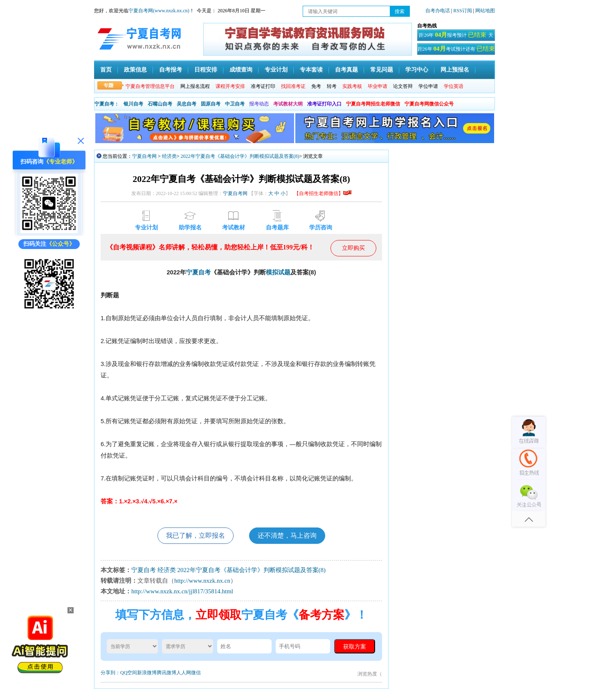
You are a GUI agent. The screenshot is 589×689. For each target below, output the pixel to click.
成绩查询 (240, 70)
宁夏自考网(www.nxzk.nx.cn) (158, 10)
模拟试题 (278, 272)
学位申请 (428, 86)
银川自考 (133, 104)
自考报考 (170, 70)
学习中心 (416, 70)
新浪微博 (147, 673)
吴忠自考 (186, 104)
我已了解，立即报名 (195, 535)
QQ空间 (128, 673)
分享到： (110, 673)
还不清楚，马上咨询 (287, 535)
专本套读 (311, 70)
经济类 (169, 156)
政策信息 (135, 70)
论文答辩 (403, 86)
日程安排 (205, 70)
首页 (106, 70)
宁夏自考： (106, 104)
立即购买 (353, 248)
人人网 (183, 673)
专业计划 (276, 70)
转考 (332, 86)
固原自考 (210, 104)
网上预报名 (455, 70)
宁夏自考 (198, 272)
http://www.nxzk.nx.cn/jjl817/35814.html (182, 591)
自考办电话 (437, 10)
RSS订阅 (463, 10)
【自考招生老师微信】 (322, 193)
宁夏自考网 (144, 156)
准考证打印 (263, 86)
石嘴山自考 (160, 104)
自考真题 (346, 70)
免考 (316, 86)
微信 (196, 673)
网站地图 (485, 10)
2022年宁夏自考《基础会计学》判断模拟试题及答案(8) (240, 156)
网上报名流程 (195, 86)
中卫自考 (235, 104)
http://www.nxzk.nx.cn (202, 580)
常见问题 (381, 70)
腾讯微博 (166, 673)
